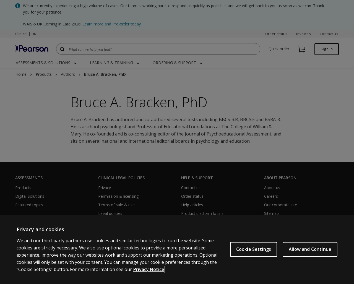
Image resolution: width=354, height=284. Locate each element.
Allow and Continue (310, 250)
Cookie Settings (253, 250)
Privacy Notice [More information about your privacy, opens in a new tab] (148, 270)
